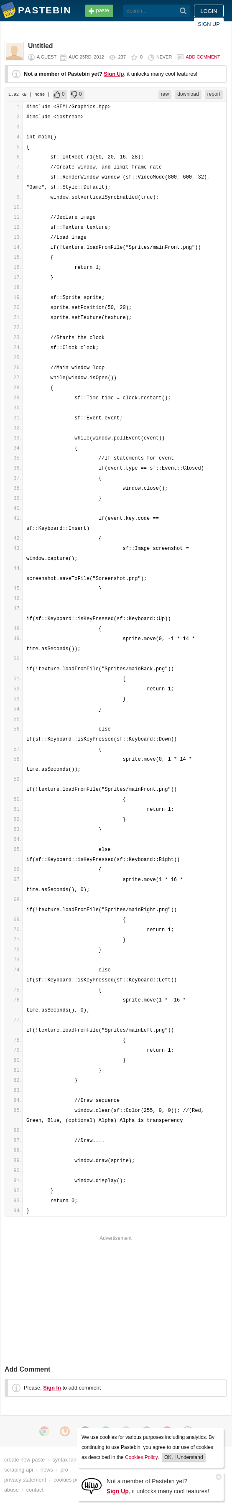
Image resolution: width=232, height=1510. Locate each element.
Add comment (203, 56)
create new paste (24, 1459)
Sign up (209, 24)
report (213, 94)
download (188, 94)
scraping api (18, 1470)
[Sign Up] (92, 1485)
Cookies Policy (141, 1457)
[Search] (183, 11)
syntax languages (73, 1459)
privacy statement (25, 1480)
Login (209, 11)
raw (165, 94)
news (47, 1470)
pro (64, 1470)
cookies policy (70, 1480)
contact (34, 1490)
